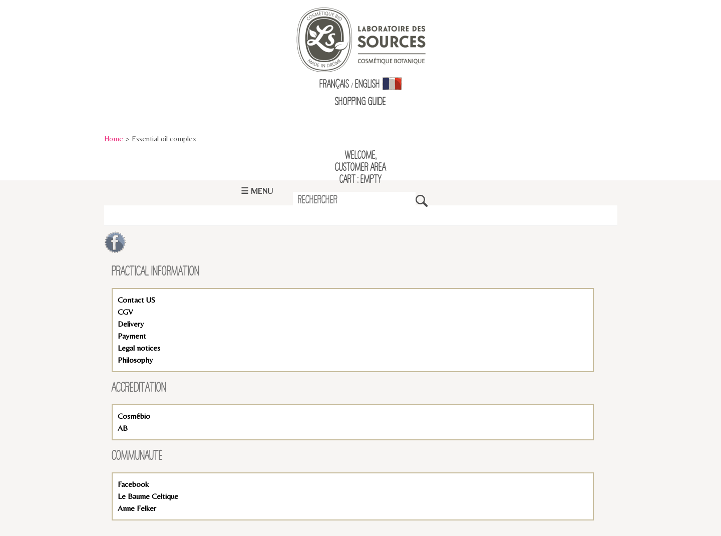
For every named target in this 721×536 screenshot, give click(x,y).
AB (123, 428)
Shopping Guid (359, 102)
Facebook (133, 484)
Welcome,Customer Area (360, 162)
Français (334, 85)
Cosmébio (134, 416)
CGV (125, 312)
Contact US (136, 300)
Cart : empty (360, 180)
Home (113, 138)
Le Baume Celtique (148, 496)
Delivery (131, 324)
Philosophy (135, 360)
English (367, 85)
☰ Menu (257, 191)
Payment (132, 336)
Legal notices (139, 348)
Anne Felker (137, 508)
